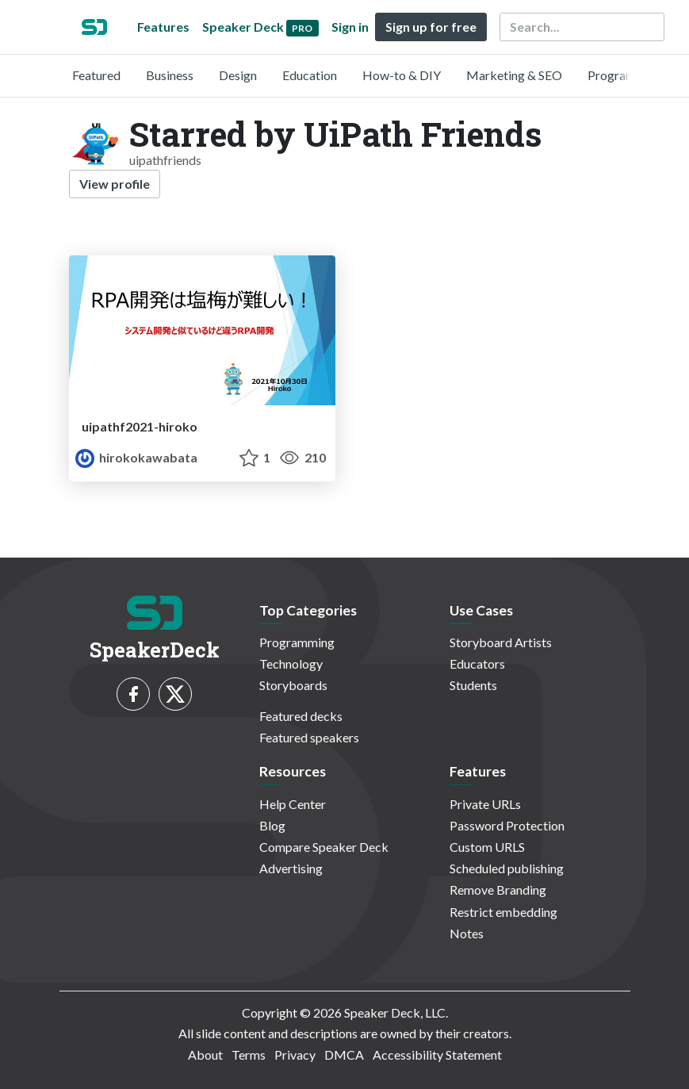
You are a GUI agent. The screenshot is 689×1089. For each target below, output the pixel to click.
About (205, 1054)
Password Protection (507, 825)
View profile (114, 183)
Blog (272, 825)
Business (169, 74)
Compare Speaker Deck (324, 846)
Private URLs (485, 803)
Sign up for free (431, 26)
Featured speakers (309, 737)
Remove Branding (498, 889)
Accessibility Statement (437, 1054)
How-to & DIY (401, 74)
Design (238, 74)
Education (309, 74)
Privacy (295, 1054)
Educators (477, 663)
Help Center (292, 803)
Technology (291, 663)
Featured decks (301, 715)
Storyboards (293, 684)
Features (163, 26)
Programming (625, 74)
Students (473, 684)
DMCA (344, 1054)
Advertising (291, 868)
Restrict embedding (503, 911)
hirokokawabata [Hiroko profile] (136, 457)
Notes (467, 933)
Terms (249, 1054)
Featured (96, 74)
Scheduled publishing (507, 868)
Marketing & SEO (514, 74)
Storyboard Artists (501, 642)
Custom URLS (487, 846)
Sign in (350, 26)
